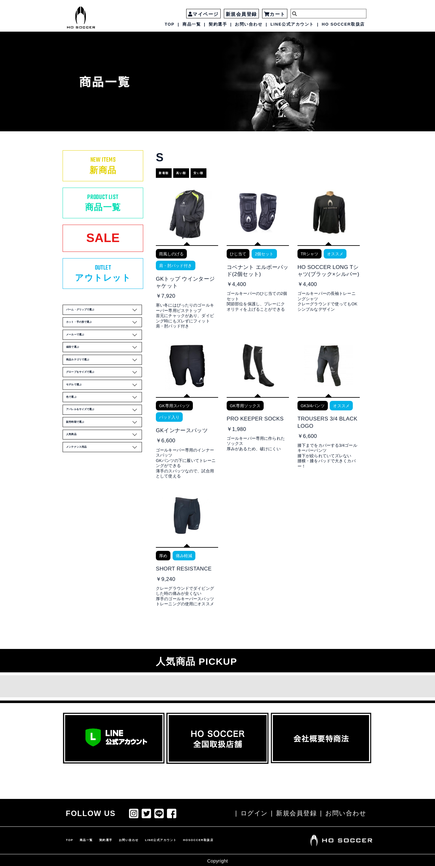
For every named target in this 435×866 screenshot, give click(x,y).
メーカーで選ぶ (104, 365)
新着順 (169, 170)
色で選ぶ (104, 452)
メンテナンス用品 (104, 522)
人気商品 (104, 505)
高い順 (194, 170)
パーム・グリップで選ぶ (104, 330)
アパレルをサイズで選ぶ (104, 470)
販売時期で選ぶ (104, 487)
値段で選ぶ (104, 383)
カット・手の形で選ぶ (104, 348)
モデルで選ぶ (104, 435)
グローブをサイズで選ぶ (104, 418)
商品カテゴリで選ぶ (104, 400)
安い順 (219, 170)
